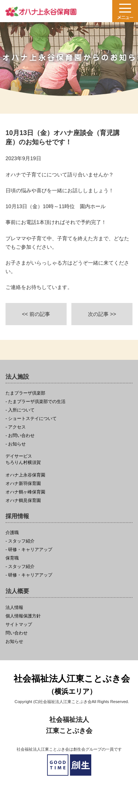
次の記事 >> (102, 314)
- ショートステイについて (31, 418)
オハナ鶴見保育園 (23, 500)
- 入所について (20, 410)
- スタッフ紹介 (20, 541)
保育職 (12, 558)
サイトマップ (19, 624)
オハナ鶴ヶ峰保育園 (25, 492)
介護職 (12, 532)
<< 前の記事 (36, 314)
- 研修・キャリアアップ (29, 549)
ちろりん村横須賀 (69, 459)
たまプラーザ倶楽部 (25, 393)
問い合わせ (17, 633)
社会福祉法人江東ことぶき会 (72, 686)
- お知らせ (16, 444)
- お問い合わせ (20, 435)
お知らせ (14, 641)
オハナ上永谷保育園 (25, 475)
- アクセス (16, 427)
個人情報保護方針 (23, 616)
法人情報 (14, 607)
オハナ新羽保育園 (23, 483)
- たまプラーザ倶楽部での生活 (36, 401)
